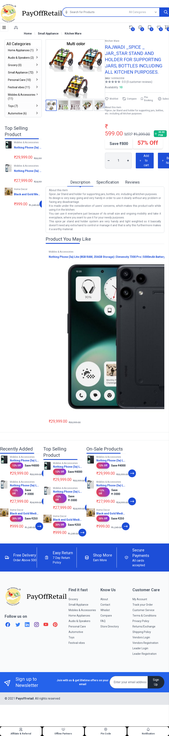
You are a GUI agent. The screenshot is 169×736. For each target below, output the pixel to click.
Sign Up (156, 682)
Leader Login (140, 648)
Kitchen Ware (73, 33)
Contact (105, 604)
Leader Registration (144, 653)
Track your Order (142, 604)
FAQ (102, 621)
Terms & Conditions (144, 615)
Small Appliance (48, 33)
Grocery (73, 599)
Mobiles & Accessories (82, 610)
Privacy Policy (140, 621)
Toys (71, 637)
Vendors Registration (145, 642)
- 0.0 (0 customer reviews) (136, 81)
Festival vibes (77, 642)
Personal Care (77, 626)
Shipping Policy (141, 632)
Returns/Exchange (143, 626)
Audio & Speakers (79, 621)
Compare (129, 99)
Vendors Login (141, 637)
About (104, 599)
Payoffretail (25, 698)
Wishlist (111, 99)
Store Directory (109, 626)
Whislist (105, 610)
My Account (139, 599)
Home (28, 33)
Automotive (76, 632)
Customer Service (143, 610)
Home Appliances (79, 615)
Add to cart (144, 160)
